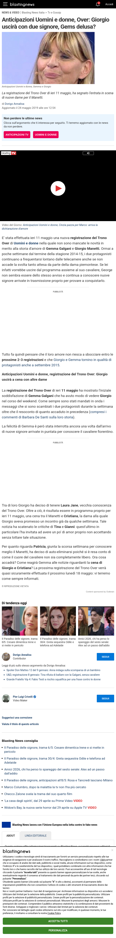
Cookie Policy (54, 913)
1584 (102, 860)
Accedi (109, 4)
